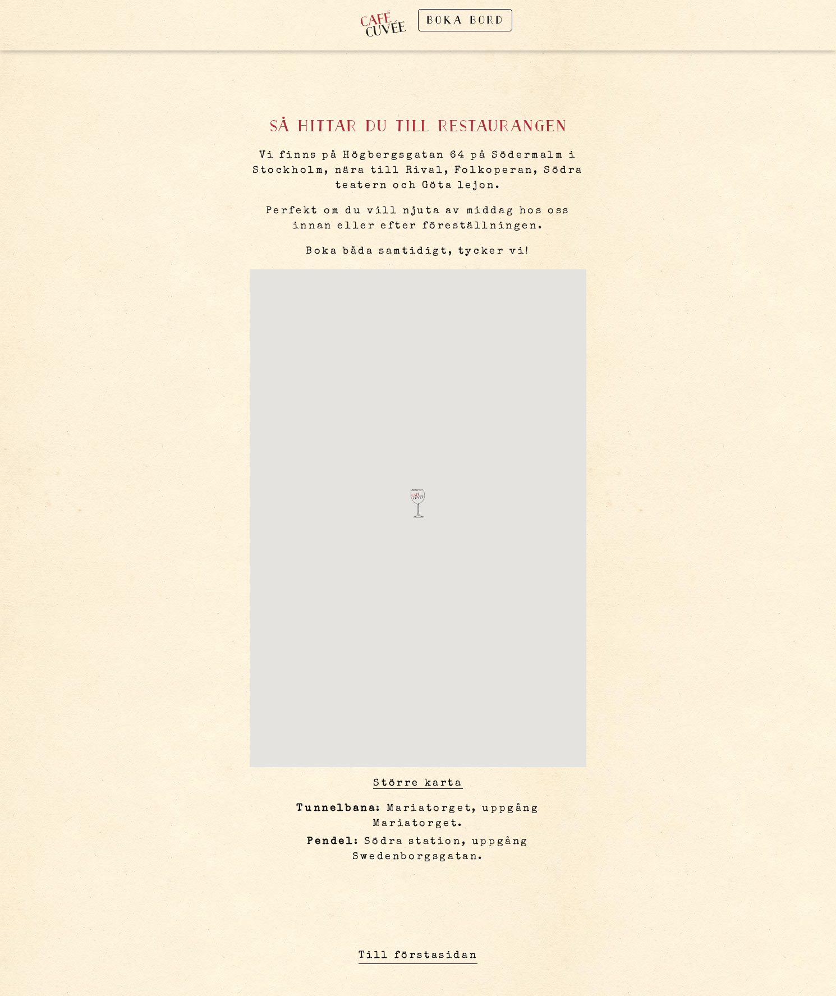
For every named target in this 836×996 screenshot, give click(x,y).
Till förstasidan (418, 956)
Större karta (417, 783)
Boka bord (465, 21)
